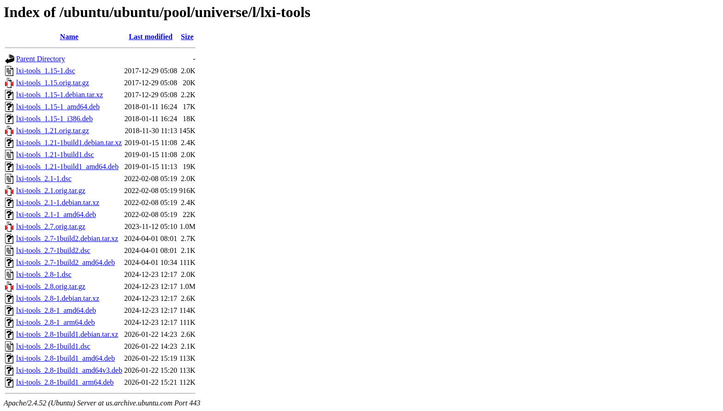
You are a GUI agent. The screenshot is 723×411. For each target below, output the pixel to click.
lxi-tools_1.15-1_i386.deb (54, 119)
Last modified (150, 37)
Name (69, 37)
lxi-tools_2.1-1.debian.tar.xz (57, 202)
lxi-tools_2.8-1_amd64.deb (56, 310)
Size (187, 37)
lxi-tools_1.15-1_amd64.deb (58, 107)
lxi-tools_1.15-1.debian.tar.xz (59, 95)
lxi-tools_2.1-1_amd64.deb (56, 214)
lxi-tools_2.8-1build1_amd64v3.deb (69, 370)
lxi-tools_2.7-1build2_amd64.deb (65, 262)
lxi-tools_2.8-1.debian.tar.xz (57, 298)
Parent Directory (40, 59)
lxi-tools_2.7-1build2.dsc (53, 250)
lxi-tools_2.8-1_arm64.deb (55, 322)
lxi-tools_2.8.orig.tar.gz (50, 286)
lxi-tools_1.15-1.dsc (45, 71)
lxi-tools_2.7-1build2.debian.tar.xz (67, 238)
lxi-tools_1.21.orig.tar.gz (52, 131)
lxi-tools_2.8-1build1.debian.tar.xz (67, 334)
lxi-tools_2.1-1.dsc (43, 178)
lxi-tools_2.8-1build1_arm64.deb (65, 382)
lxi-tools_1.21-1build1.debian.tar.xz (69, 143)
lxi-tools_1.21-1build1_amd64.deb (67, 166)
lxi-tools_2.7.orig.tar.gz (50, 226)
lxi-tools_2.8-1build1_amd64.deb (65, 358)
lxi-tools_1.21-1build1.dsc (55, 155)
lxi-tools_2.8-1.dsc (43, 274)
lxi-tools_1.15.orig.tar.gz (52, 83)
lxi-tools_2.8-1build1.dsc (53, 346)
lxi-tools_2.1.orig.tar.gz (50, 190)
